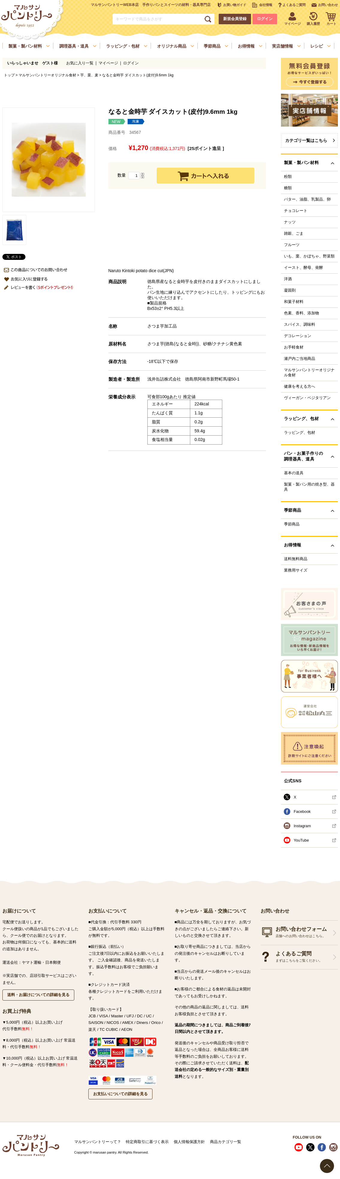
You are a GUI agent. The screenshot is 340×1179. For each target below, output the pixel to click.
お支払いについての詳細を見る (120, 1094)
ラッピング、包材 (299, 433)
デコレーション (297, 336)
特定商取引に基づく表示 (147, 1141)
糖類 (288, 188)
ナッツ (290, 222)
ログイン (265, 19)
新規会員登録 (235, 19)
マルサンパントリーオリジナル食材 (47, 75)
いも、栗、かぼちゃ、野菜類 (309, 256)
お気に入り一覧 (79, 63)
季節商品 (292, 524)
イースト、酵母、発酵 (303, 268)
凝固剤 (290, 290)
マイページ (108, 63)
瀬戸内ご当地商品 (299, 359)
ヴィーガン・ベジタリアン (307, 398)
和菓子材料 (293, 302)
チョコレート (295, 211)
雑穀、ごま (293, 233)
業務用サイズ (295, 570)
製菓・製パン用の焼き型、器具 (309, 487)
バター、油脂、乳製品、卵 (307, 199)
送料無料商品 (295, 559)
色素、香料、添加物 (301, 313)
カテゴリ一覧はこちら (306, 140)
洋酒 (288, 279)
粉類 (288, 177)
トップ (9, 75)
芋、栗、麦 (89, 75)
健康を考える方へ (299, 386)
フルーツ (292, 245)
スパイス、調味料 (299, 324)
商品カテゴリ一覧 (225, 1141)
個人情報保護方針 (189, 1141)
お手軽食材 (293, 347)
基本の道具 (293, 473)
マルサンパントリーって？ (97, 1141)
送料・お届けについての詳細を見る (38, 994)
